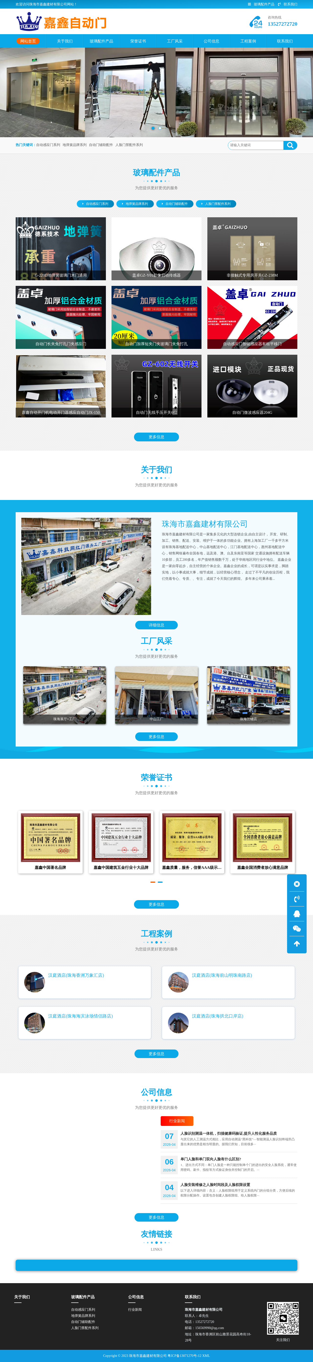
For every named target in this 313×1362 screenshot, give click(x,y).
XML (206, 1356)
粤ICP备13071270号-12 (184, 1356)
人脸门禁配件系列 (129, 145)
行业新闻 (135, 1309)
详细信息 (156, 626)
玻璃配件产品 (261, 4)
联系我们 (287, 4)
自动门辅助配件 (101, 145)
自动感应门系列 (48, 145)
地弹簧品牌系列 (75, 145)
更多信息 (156, 438)
